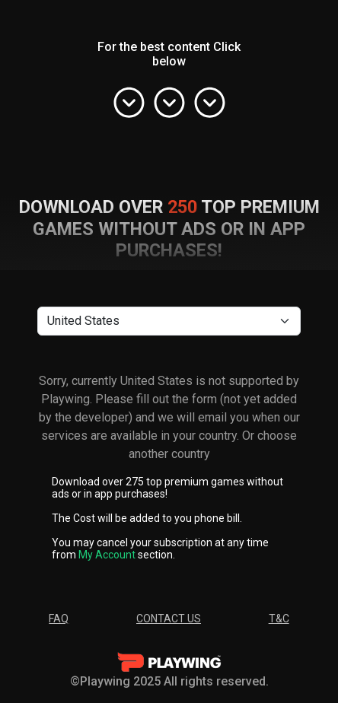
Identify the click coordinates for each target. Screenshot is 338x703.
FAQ (59, 618)
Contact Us (168, 618)
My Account (107, 555)
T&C (279, 618)
